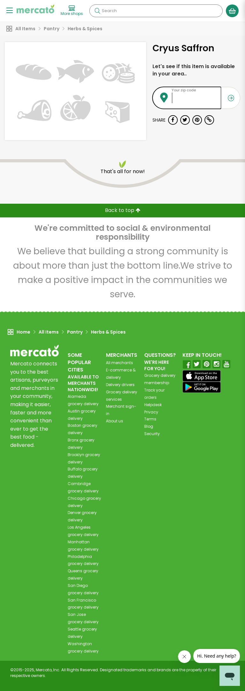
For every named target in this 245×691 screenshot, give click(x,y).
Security (152, 433)
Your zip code (184, 90)
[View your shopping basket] (232, 10)
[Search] (156, 10)
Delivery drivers (120, 384)
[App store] (201, 376)
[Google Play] (201, 387)
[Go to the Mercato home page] (35, 8)
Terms (150, 419)
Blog (148, 426)
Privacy (151, 412)
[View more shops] (72, 10)
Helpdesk (153, 404)
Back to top (122, 210)
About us (114, 421)
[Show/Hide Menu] (9, 10)
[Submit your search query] (97, 10)
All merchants (119, 362)
